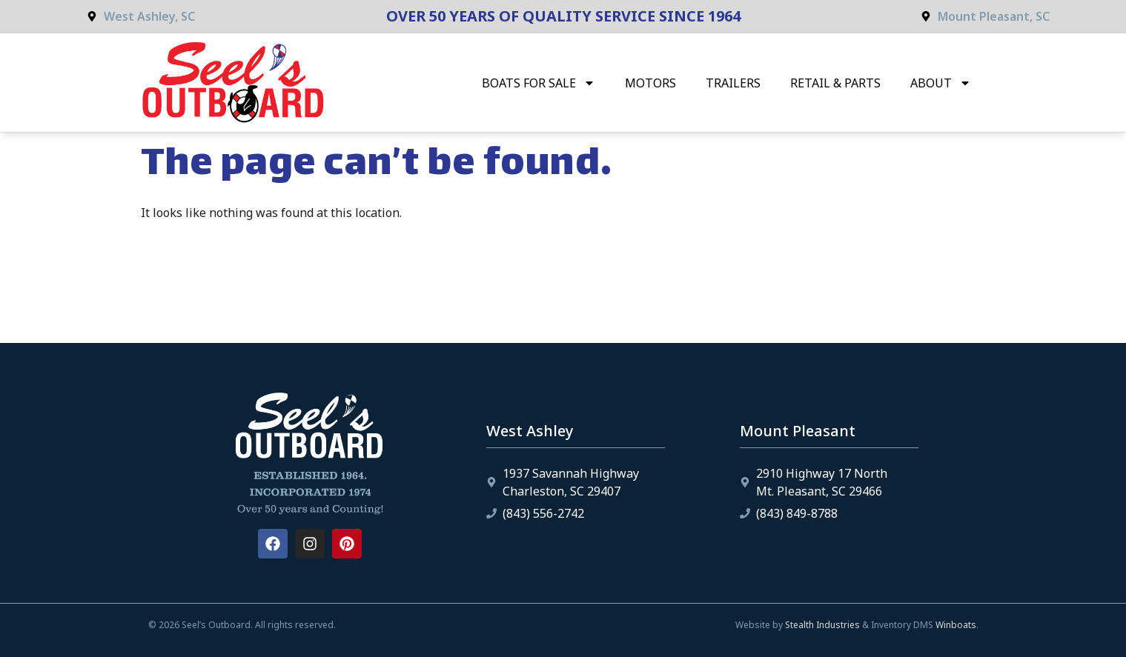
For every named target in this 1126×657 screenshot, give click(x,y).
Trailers (733, 83)
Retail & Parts (835, 83)
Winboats (955, 624)
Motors (650, 83)
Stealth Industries (822, 624)
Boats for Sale (538, 83)
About (940, 83)
